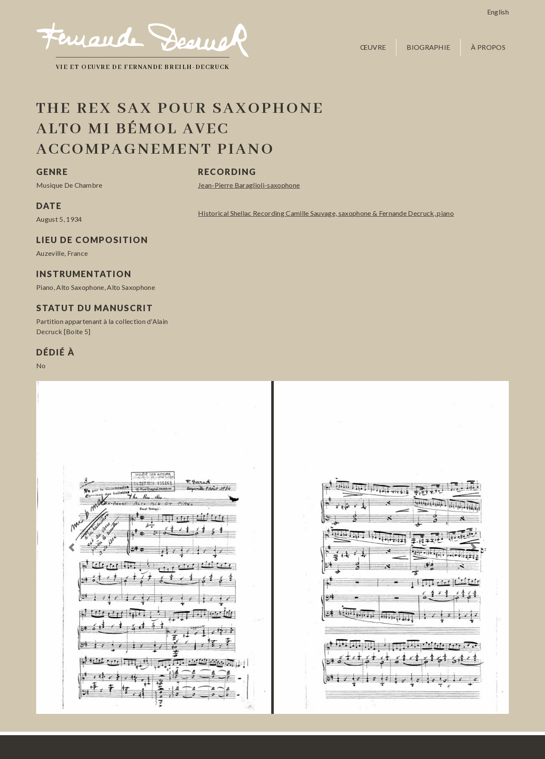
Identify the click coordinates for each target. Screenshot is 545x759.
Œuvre (373, 47)
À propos (488, 47)
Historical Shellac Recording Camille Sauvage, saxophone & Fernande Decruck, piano (326, 213)
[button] (71, 547)
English (498, 12)
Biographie (428, 47)
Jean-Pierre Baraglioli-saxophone (249, 185)
